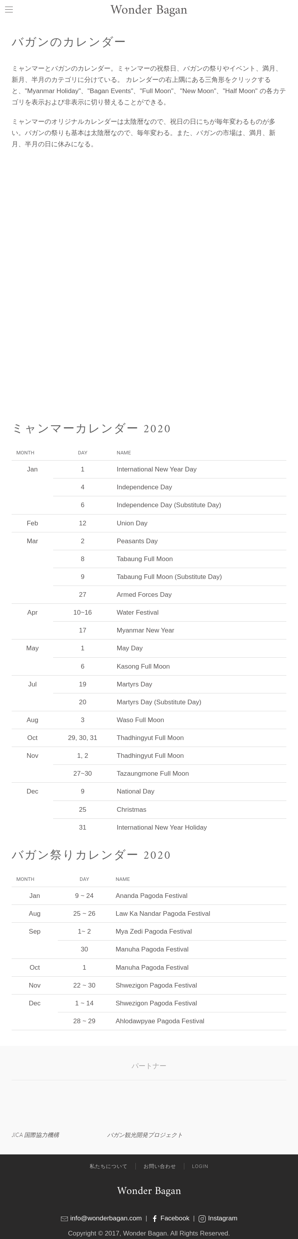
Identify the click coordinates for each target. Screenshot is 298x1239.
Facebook (171, 1218)
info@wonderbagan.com (106, 1218)
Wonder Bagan (149, 1191)
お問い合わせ (160, 1166)
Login (200, 1166)
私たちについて (109, 1166)
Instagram (217, 1218)
